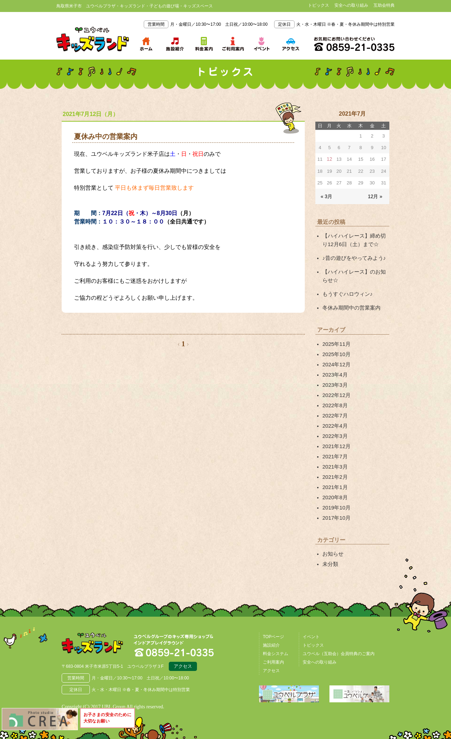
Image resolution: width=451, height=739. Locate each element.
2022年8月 (334, 396)
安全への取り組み (351, 5)
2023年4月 (334, 368)
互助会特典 (384, 5)
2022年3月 (334, 425)
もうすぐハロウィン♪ (345, 290)
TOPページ (273, 620)
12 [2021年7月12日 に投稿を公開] (329, 159)
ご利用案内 (273, 645)
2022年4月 (334, 416)
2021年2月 (334, 464)
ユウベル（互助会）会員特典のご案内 (339, 637)
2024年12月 (335, 358)
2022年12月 (335, 387)
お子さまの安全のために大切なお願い (111, 719)
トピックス (318, 5)
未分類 (329, 548)
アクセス (182, 651)
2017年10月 (335, 503)
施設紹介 (271, 629)
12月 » (375, 195)
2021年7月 (334, 445)
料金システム (275, 637)
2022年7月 (334, 406)
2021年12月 (335, 435)
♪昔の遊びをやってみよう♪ (352, 255)
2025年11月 (335, 339)
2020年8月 (334, 484)
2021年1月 (334, 474)
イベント (311, 620)
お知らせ (332, 538)
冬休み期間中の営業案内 (349, 303)
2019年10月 (335, 493)
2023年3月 (334, 377)
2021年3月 (334, 454)
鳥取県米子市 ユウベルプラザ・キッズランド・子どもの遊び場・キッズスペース (92, 39)
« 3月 (326, 195)
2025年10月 (335, 348)
